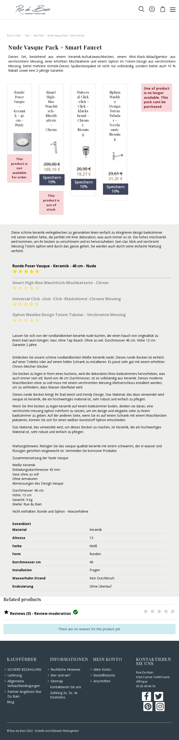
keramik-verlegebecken (50, 232)
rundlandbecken (60, 335)
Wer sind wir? (60, 675)
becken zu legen (30, 373)
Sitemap (57, 681)
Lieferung (14, 675)
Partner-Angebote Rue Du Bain (24, 693)
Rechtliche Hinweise (65, 669)
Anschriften (101, 681)
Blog (10, 702)
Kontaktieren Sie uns (65, 687)
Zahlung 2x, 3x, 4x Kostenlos (63, 695)
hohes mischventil (152, 237)
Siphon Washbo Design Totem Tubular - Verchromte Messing (114, 115)
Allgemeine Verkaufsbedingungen (23, 683)
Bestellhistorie (104, 675)
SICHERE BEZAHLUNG (24, 669)
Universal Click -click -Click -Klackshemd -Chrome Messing (83, 113)
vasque (17, 399)
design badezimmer (147, 232)
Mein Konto (102, 669)
